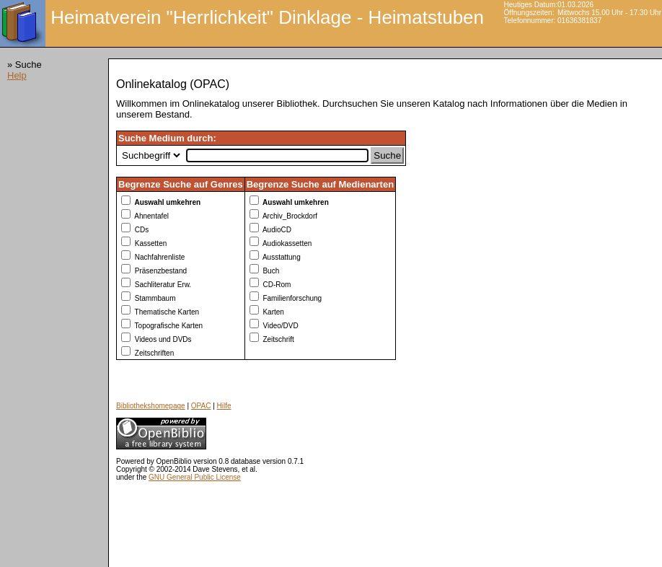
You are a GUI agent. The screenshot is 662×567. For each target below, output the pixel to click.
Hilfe (224, 406)
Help (17, 75)
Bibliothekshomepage (150, 406)
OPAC (201, 406)
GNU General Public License (195, 477)
